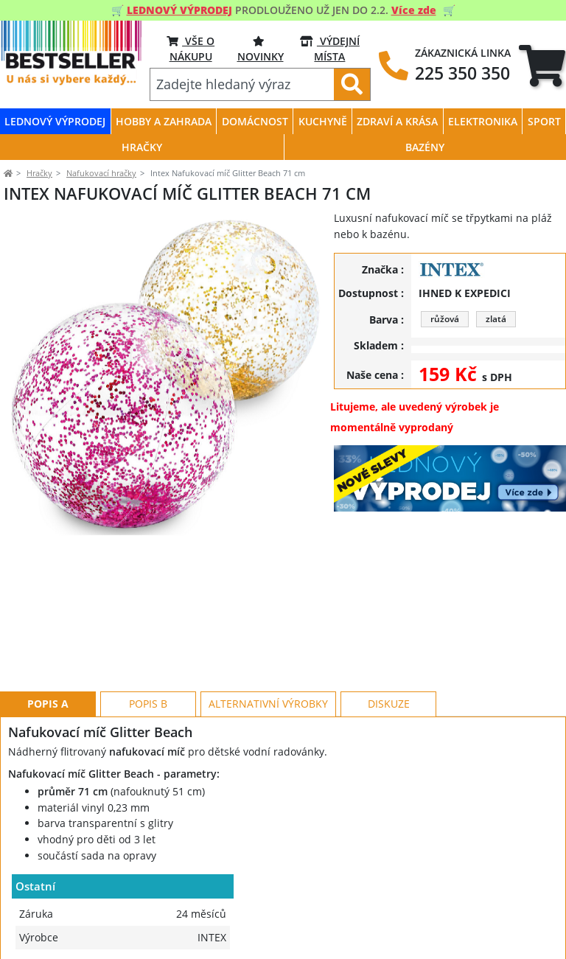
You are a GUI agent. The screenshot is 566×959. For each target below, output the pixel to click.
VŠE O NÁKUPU (190, 48)
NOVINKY (260, 48)
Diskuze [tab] (389, 637)
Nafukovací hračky (101, 172)
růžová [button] (444, 319)
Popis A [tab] (48, 637)
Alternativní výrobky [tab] (268, 637)
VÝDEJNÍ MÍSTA (330, 48)
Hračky (39, 172)
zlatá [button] (496, 319)
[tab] (542, 65)
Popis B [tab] (148, 637)
